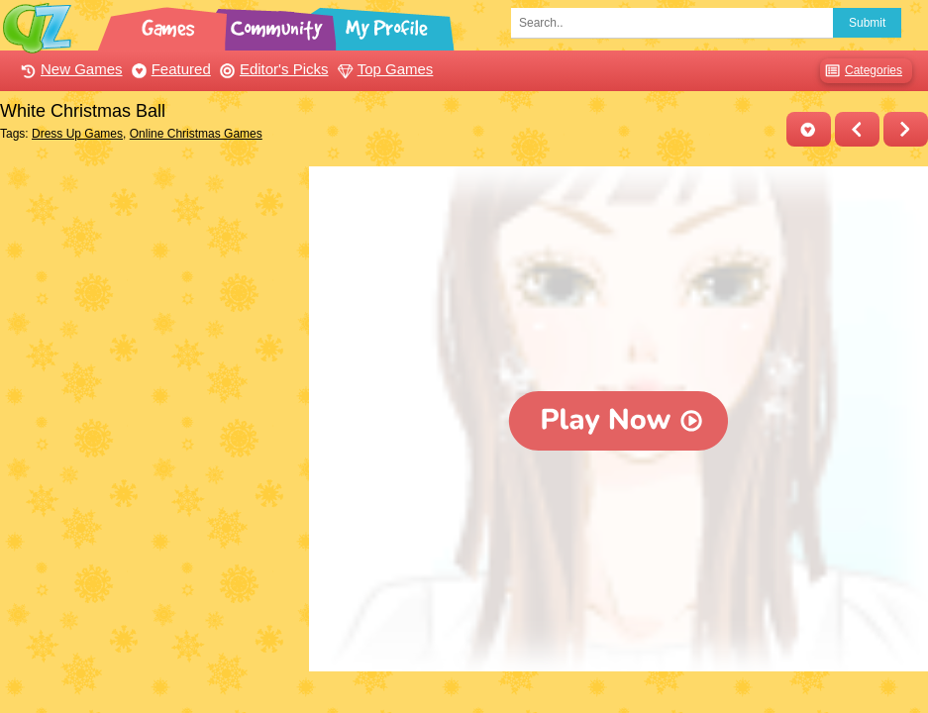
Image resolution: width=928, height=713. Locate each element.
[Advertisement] (149, 290)
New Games (69, 68)
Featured (169, 68)
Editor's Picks (272, 68)
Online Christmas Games (196, 134)
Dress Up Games (77, 134)
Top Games (383, 68)
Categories (861, 70)
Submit (867, 23)
